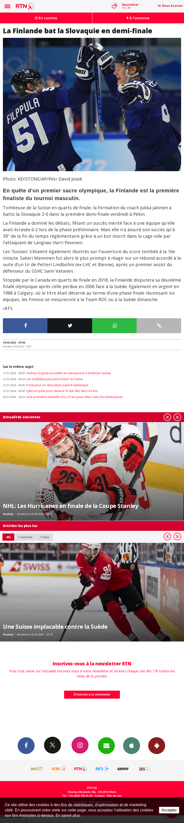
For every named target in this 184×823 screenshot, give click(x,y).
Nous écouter (172, 6)
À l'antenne (138, 18)
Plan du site (114, 795)
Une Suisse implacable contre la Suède (55, 626)
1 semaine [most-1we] (25, 537)
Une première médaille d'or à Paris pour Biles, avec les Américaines (63, 397)
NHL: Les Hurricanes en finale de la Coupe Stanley (70, 506)
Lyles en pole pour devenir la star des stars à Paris (50, 391)
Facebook (26, 745)
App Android (156, 745)
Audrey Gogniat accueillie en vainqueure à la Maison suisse (57, 373)
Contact (99, 795)
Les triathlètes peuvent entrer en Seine (43, 379)
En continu (46, 18)
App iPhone (131, 745)
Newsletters (106, 745)
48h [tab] (8, 537)
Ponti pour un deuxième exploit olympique (45, 385)
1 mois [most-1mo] (44, 537)
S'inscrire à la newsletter (92, 694)
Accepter (169, 810)
